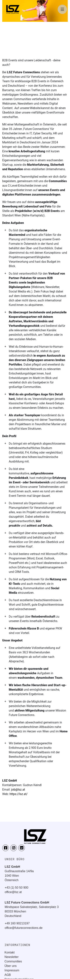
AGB (7, 974)
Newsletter (11, 956)
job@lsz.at (18, 789)
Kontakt (9, 952)
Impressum (11, 970)
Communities (13, 961)
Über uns (10, 965)
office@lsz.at (13, 892)
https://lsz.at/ (19, 794)
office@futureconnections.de (24, 927)
